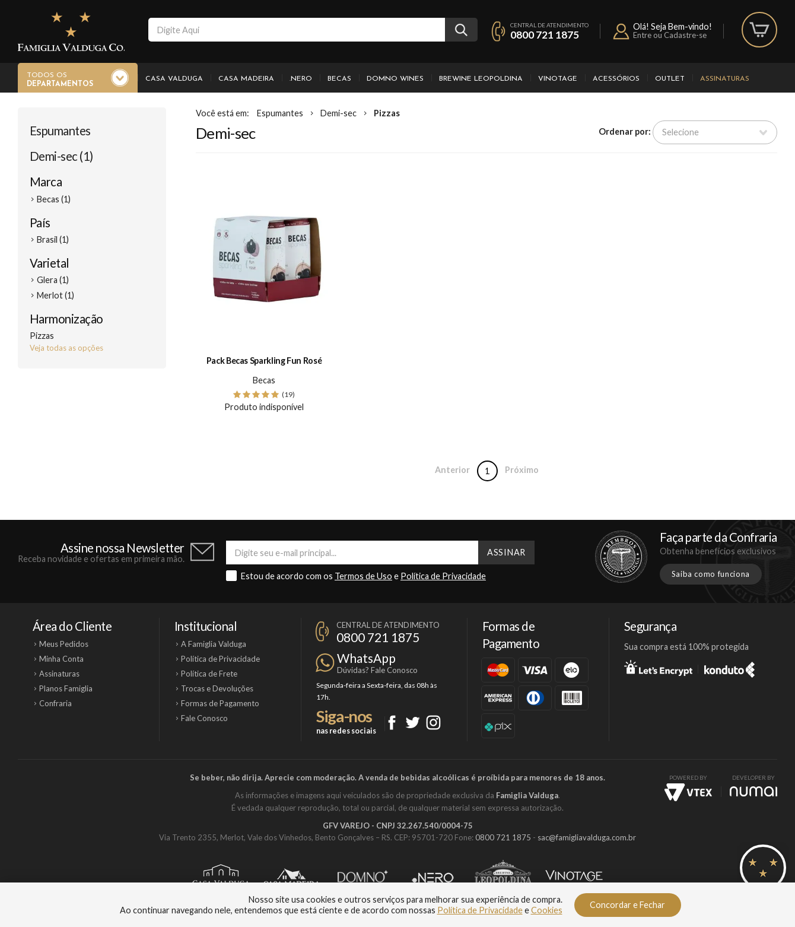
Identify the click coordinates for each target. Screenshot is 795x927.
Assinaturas (724, 78)
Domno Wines (395, 78)
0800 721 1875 (544, 34)
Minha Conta (61, 658)
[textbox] (296, 30)
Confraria (55, 703)
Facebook (391, 722)
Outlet (670, 78)
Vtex (688, 792)
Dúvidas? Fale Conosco (377, 670)
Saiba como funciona (711, 574)
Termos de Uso (363, 576)
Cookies (546, 910)
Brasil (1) (53, 239)
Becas (339, 78)
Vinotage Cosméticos (574, 877)
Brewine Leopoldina (481, 78)
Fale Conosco (204, 718)
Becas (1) (54, 199)
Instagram (433, 722)
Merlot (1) (55, 295)
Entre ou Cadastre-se (670, 35)
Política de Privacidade (443, 576)
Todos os (60, 80)
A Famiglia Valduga (213, 644)
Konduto (729, 668)
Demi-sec (338, 113)
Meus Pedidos (63, 644)
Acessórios (616, 78)
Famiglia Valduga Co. (71, 31)
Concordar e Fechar (627, 905)
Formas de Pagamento (220, 703)
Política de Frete (209, 673)
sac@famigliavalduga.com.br (587, 837)
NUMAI (753, 791)
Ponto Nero (432, 877)
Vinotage (557, 78)
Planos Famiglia (66, 688)
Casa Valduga (174, 78)
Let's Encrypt (658, 668)
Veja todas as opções (66, 348)
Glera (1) (53, 280)
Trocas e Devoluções (217, 688)
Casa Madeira (246, 78)
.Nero (301, 78)
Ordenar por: (625, 131)
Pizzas (387, 113)
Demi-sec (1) (61, 156)
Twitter (412, 722)
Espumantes (60, 130)
